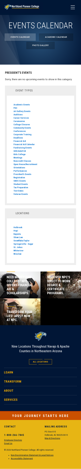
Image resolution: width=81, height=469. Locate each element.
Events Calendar (20, 37)
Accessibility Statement (22, 458)
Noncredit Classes (22, 161)
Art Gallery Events (22, 111)
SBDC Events (20, 181)
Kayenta (17, 234)
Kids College (20, 154)
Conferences (20, 131)
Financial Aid (20, 141)
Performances (20, 171)
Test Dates (19, 191)
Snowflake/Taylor (22, 240)
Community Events (22, 128)
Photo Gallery (40, 45)
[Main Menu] (72, 7)
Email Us (8, 443)
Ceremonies (19, 121)
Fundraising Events (23, 147)
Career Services (21, 118)
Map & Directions (52, 438)
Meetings (18, 157)
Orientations (19, 167)
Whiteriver (19, 250)
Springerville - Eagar (23, 244)
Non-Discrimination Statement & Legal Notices (32, 455)
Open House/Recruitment (25, 164)
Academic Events (22, 104)
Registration (19, 177)
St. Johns (18, 247)
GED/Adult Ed (20, 151)
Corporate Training (22, 134)
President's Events (22, 174)
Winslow (17, 254)
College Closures (22, 124)
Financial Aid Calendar (24, 144)
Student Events (21, 184)
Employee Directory (13, 440)
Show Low (18, 237)
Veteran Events (21, 194)
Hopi (16, 230)
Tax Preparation (21, 187)
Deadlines (18, 138)
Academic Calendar (56, 37)
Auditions (18, 114)
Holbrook (18, 227)
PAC (15, 108)
